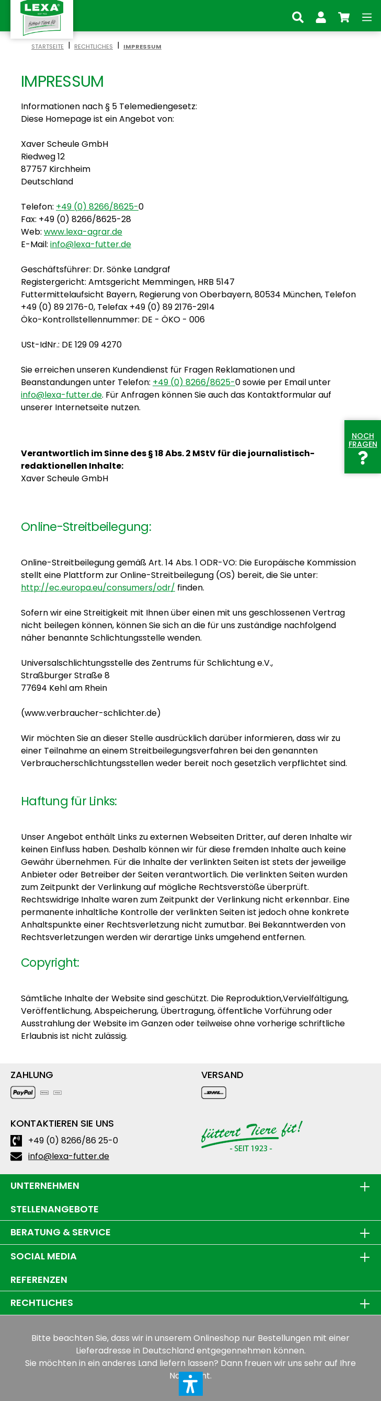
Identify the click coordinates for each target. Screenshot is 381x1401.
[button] (191, 1384)
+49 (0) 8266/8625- (97, 207)
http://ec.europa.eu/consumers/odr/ (98, 588)
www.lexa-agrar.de (83, 232)
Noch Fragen (363, 447)
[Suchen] (297, 15)
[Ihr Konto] (320, 15)
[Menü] (366, 15)
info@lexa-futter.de (90, 244)
